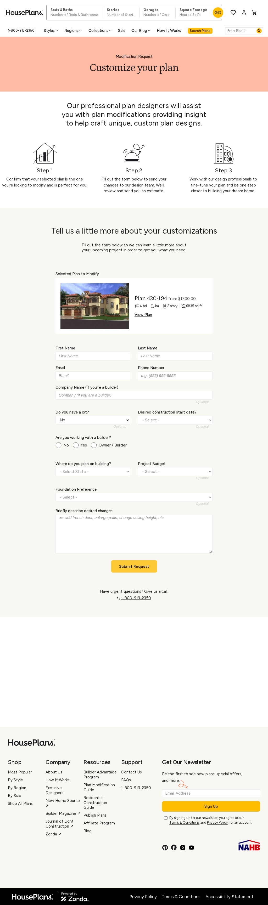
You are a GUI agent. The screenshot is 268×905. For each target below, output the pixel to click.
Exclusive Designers (54, 790)
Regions (73, 30)
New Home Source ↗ (63, 803)
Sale (121, 30)
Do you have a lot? (72, 412)
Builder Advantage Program (100, 774)
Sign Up (211, 806)
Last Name (147, 348)
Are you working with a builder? (83, 437)
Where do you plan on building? (83, 463)
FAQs (126, 780)
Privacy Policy (217, 822)
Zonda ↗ (54, 834)
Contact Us (131, 772)
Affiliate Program (99, 823)
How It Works (169, 30)
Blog (87, 831)
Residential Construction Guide (95, 802)
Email (60, 367)
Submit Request (134, 566)
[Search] (259, 30)
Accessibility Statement (229, 896)
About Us (54, 772)
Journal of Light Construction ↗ (60, 824)
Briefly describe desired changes (84, 510)
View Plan (143, 314)
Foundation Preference (76, 489)
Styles (51, 30)
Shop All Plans (20, 803)
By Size (14, 795)
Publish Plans (95, 815)
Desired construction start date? (167, 412)
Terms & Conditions (184, 822)
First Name (65, 348)
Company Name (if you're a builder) (86, 387)
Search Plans (200, 31)
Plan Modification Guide (99, 787)
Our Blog (141, 30)
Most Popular (20, 772)
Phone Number (151, 367)
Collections (100, 30)
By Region (17, 787)
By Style (15, 780)
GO (217, 12)
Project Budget (152, 463)
